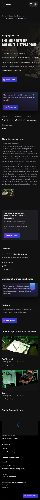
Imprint (4, 462)
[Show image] (8, 193)
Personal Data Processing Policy (13, 469)
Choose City (6, 448)
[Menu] (33, 4)
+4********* (8, 254)
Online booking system (10, 438)
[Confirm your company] (12, 235)
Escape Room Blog (8, 452)
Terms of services (8, 465)
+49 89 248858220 (9, 477)
